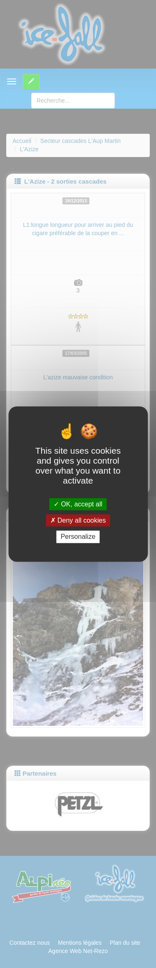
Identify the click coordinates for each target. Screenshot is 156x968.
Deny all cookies (78, 520)
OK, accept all (78, 504)
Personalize (78, 537)
